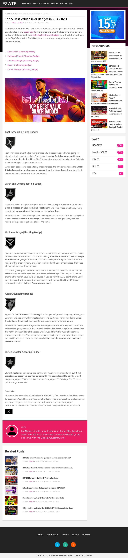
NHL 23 (63, 3)
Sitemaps (86, 534)
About (41, 534)
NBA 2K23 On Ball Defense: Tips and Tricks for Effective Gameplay (47, 468)
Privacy (75, 534)
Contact (65, 534)
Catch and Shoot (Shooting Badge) (24, 56)
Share (20, 23)
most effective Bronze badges (45, 35)
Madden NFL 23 (41, 3)
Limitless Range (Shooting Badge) (23, 60)
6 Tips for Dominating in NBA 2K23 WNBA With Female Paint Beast (47, 508)
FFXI (71, 3)
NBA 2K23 (26, 3)
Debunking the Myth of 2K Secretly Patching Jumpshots (43, 498)
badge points (30, 31)
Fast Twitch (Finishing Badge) (21, 51)
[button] (8, 411)
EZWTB (9, 4)
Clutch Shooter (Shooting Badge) (23, 69)
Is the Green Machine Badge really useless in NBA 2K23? (43, 488)
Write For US (52, 534)
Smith (14, 23)
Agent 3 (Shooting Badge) (20, 64)
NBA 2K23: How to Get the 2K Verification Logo (40, 478)
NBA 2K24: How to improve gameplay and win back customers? (46, 458)
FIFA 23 (54, 3)
